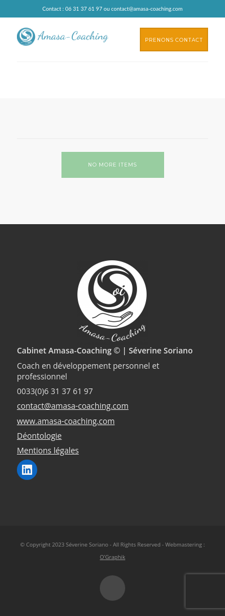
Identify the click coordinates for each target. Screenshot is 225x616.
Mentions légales (48, 450)
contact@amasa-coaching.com (73, 405)
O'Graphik (112, 557)
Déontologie (39, 435)
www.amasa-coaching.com (65, 421)
